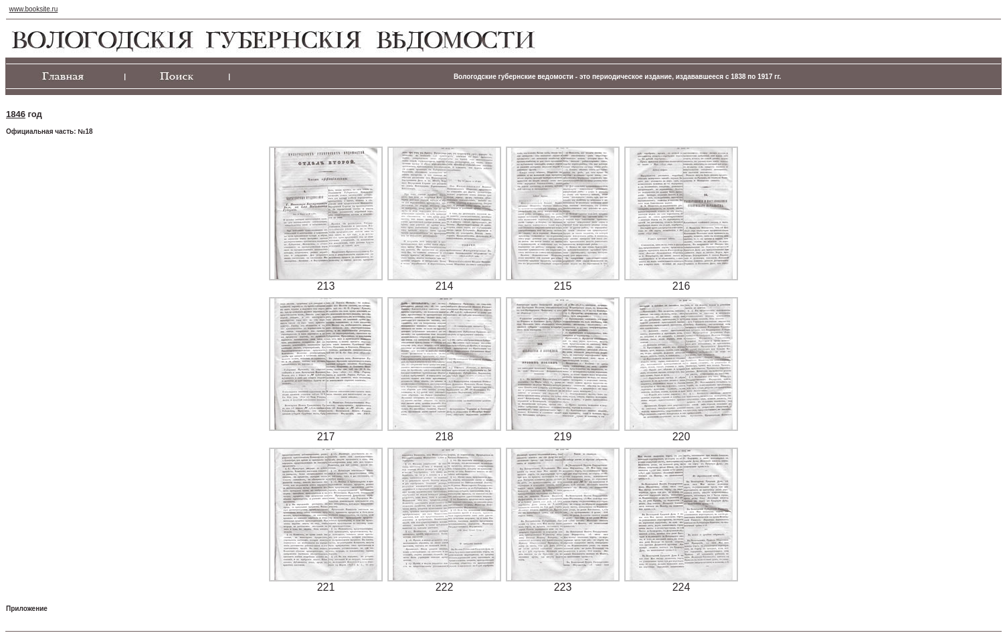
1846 (15, 114)
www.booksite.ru (33, 9)
